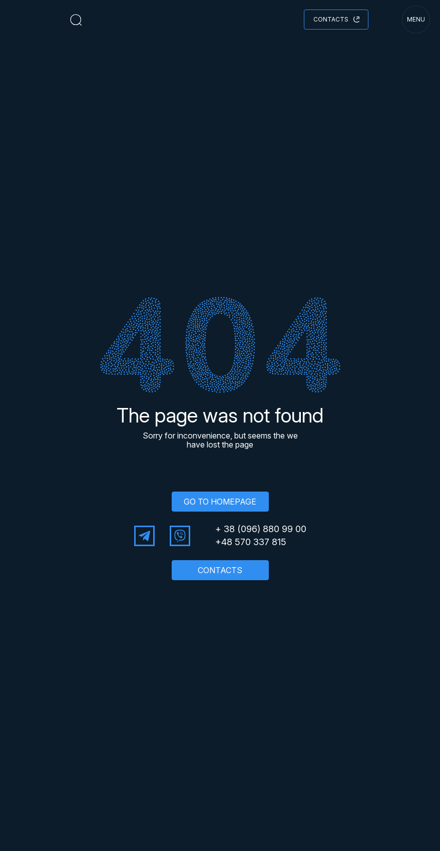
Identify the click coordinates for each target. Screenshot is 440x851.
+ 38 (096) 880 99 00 (260, 529)
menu (416, 19)
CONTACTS (220, 570)
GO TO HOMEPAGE (220, 502)
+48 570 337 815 (250, 542)
